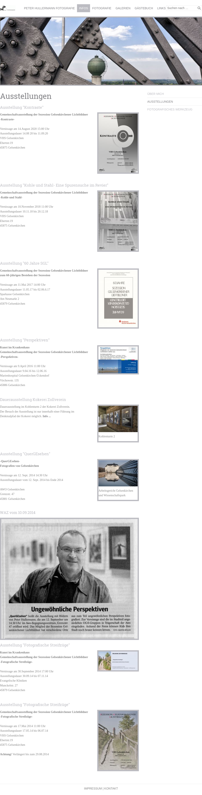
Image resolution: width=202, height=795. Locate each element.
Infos (83, 8)
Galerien (123, 8)
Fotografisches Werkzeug (169, 109)
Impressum (93, 788)
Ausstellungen (160, 101)
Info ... (47, 416)
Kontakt (111, 788)
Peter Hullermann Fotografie (49, 8)
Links (161, 8)
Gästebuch (144, 8)
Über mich (155, 94)
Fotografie (101, 8)
